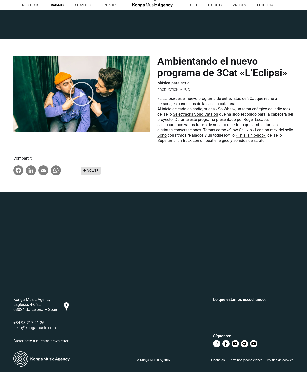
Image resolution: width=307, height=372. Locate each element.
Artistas (240, 33)
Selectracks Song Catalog (195, 114)
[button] (81, 93)
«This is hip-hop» (251, 135)
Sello (193, 33)
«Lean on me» (265, 130)
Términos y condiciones (246, 360)
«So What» (225, 109)
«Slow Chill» (238, 130)
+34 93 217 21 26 (28, 323)
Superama (166, 140)
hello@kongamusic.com (34, 328)
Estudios (215, 33)
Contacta (108, 33)
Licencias (218, 360)
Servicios (83, 33)
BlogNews (265, 33)
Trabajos (57, 33)
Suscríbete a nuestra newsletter (40, 342)
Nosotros (30, 33)
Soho (162, 135)
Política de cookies (280, 360)
